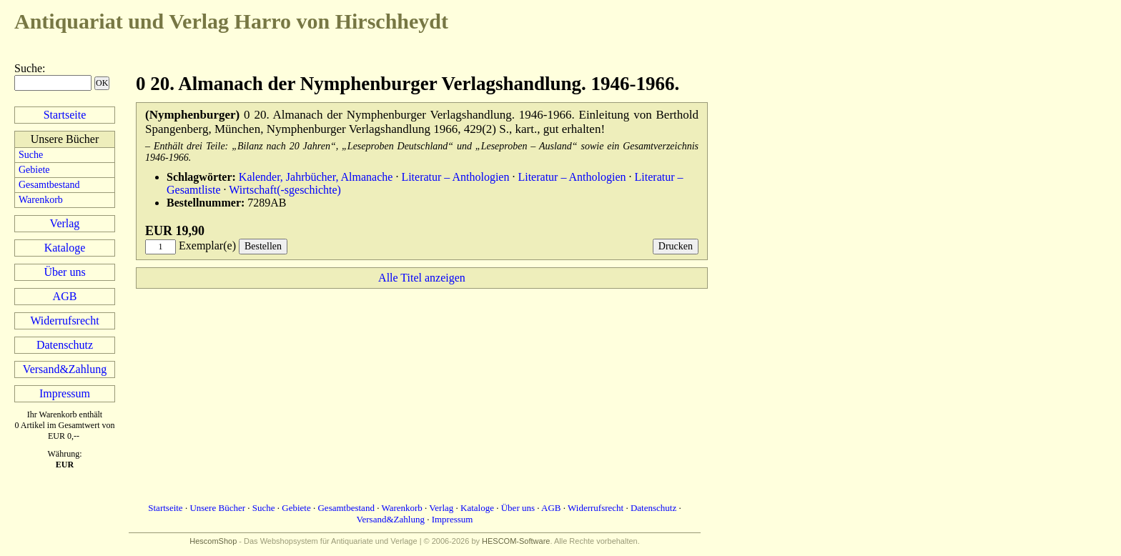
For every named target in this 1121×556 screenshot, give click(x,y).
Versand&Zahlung (65, 369)
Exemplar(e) (207, 245)
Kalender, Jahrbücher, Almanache (316, 177)
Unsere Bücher (217, 507)
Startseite (65, 115)
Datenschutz (64, 345)
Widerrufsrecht (64, 320)
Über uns (64, 272)
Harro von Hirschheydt (231, 21)
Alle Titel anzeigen (421, 278)
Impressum (64, 393)
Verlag (65, 223)
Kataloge (65, 248)
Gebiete (34, 169)
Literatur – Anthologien (455, 177)
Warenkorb (41, 199)
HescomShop (213, 541)
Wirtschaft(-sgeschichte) (285, 190)
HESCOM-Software (516, 541)
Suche (28, 68)
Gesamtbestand (49, 184)
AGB (65, 296)
